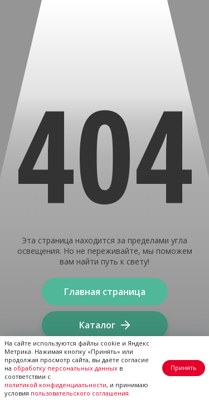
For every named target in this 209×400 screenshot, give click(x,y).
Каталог (104, 325)
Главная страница (104, 292)
